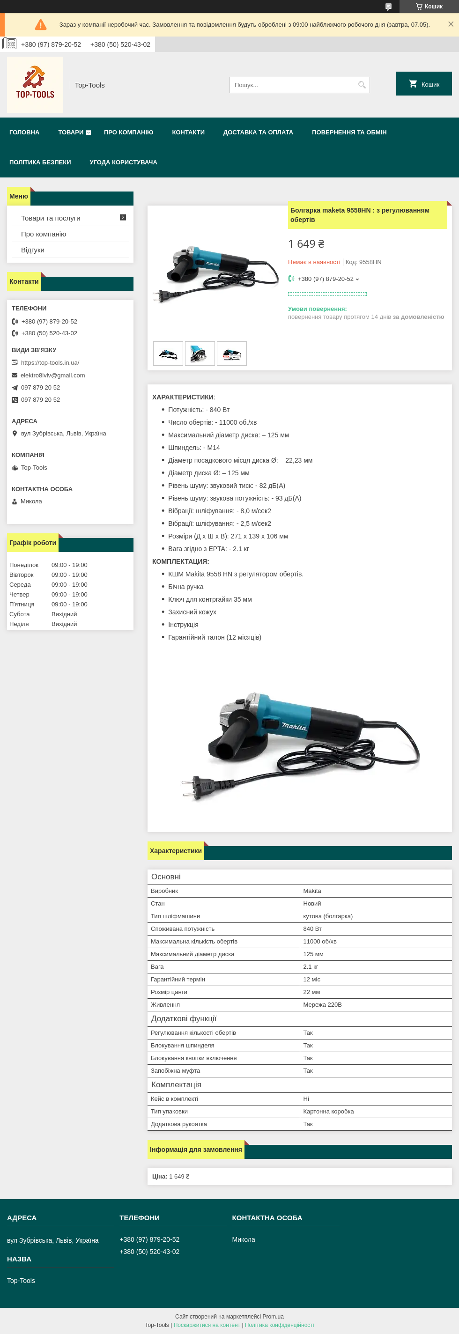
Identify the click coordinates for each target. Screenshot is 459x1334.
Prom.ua (273, 1316)
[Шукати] (362, 85)
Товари (70, 132)
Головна (24, 132)
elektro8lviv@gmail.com (53, 375)
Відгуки (32, 250)
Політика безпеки (40, 162)
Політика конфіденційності (279, 1325)
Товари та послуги (51, 218)
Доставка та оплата (258, 132)
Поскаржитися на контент (207, 1325)
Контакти (188, 132)
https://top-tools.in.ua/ (50, 362)
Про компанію (129, 132)
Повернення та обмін (349, 132)
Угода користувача (123, 162)
